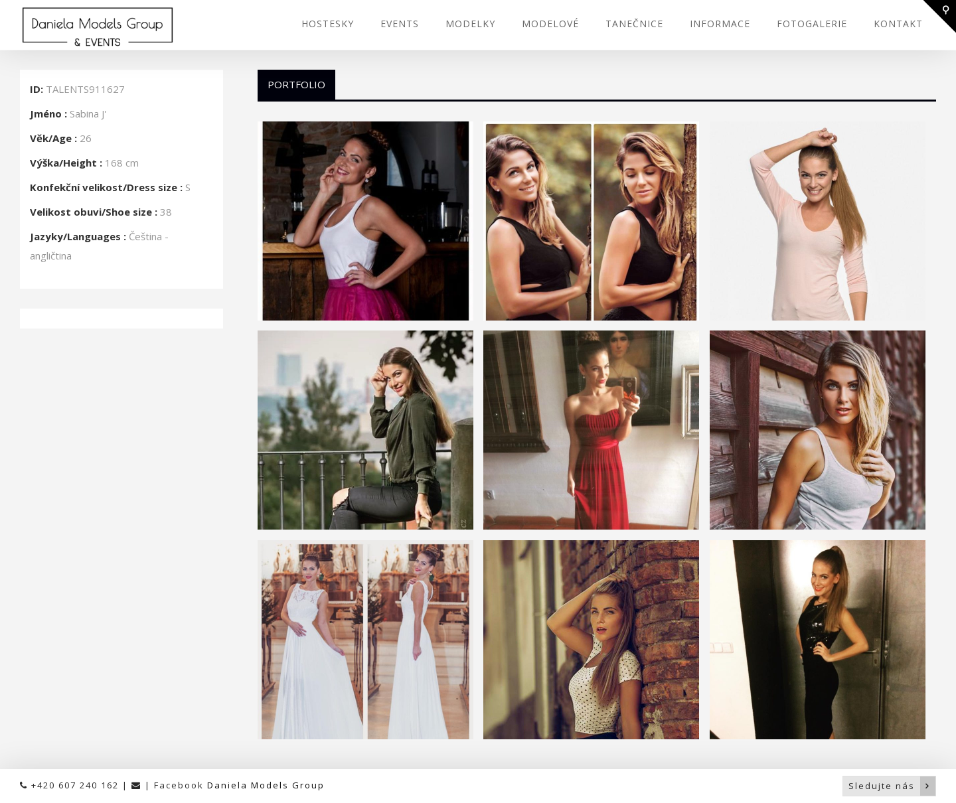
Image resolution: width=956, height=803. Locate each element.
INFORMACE (720, 23)
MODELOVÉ (550, 23)
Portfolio (296, 84)
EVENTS (399, 23)
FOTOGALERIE (812, 23)
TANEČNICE (634, 23)
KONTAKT (898, 23)
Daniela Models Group (266, 785)
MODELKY (470, 23)
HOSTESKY (327, 23)
